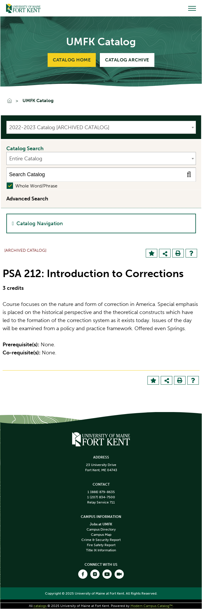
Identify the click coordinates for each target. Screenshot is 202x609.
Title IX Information (101, 550)
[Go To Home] (12, 101)
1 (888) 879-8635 (101, 492)
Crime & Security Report (101, 540)
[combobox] (101, 127)
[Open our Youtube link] (107, 574)
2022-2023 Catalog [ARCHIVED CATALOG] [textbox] (59, 127)
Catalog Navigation (39, 223)
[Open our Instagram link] (95, 574)
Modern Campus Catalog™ (151, 606)
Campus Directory (101, 529)
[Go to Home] (23, 8)
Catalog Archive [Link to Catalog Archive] (127, 60)
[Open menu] (192, 8)
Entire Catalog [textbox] (25, 158)
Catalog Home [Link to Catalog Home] (72, 60)
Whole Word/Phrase (36, 186)
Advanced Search (27, 199)
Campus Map (101, 535)
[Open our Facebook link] (82, 574)
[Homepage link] (101, 438)
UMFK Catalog (38, 100)
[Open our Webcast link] (119, 574)
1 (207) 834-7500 (101, 497)
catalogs (39, 606)
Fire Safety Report (101, 545)
